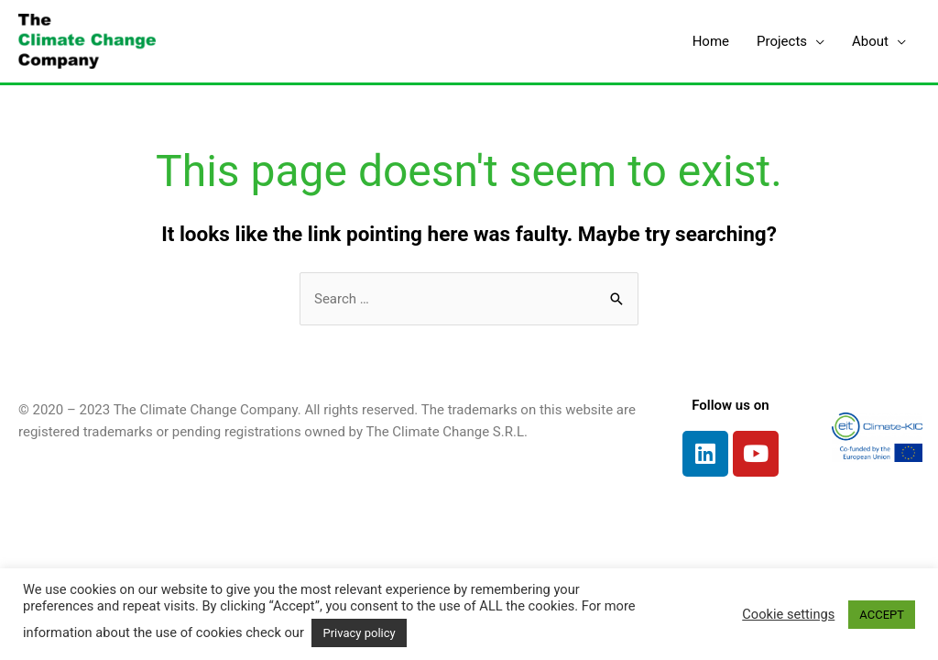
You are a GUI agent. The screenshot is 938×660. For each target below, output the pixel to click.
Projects (782, 41)
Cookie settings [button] (788, 614)
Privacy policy (358, 633)
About (870, 41)
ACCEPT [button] (881, 615)
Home (711, 41)
